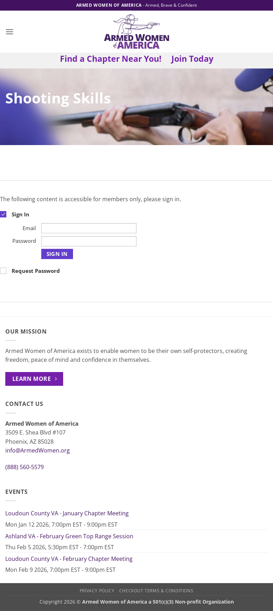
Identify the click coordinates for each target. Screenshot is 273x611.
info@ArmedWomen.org (37, 450)
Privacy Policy (97, 591)
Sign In (57, 253)
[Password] (88, 241)
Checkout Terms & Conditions (156, 591)
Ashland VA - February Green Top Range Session (69, 536)
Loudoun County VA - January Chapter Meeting (67, 513)
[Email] (88, 228)
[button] (9, 31)
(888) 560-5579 (24, 467)
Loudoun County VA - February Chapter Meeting (69, 559)
